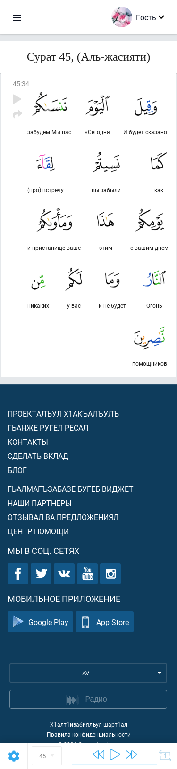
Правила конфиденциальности (89, 734)
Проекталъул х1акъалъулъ (63, 413)
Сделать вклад (38, 456)
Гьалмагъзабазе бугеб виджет (71, 489)
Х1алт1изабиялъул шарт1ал (88, 724)
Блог (17, 470)
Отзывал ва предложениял (63, 517)
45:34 (21, 83)
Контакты (28, 442)
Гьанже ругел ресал (48, 428)
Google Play (40, 622)
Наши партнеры (40, 503)
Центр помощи (38, 531)
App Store (104, 622)
